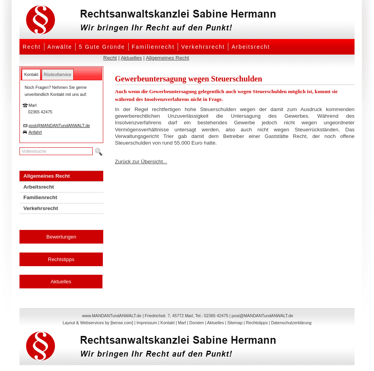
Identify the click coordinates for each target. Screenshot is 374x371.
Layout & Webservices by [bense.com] (98, 322)
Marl (182, 322)
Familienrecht (153, 47)
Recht (32, 47)
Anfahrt (35, 132)
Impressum (146, 322)
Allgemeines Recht (167, 58)
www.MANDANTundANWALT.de (111, 315)
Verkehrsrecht (203, 47)
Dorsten (196, 322)
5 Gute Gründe (102, 47)
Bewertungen (61, 237)
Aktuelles (131, 58)
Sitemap (234, 322)
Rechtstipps (61, 259)
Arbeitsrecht (250, 47)
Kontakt (168, 322)
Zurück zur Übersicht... (141, 161)
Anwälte (60, 47)
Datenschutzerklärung (291, 322)
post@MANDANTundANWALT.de (59, 125)
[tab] (31, 74)
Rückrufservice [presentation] (57, 74)
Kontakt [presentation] (31, 74)
